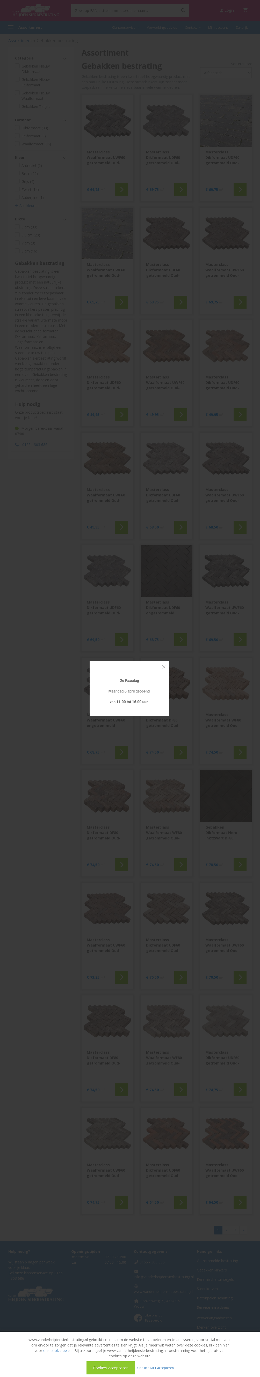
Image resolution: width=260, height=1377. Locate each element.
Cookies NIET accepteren (155, 1367)
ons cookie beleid (58, 1350)
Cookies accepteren (110, 1367)
